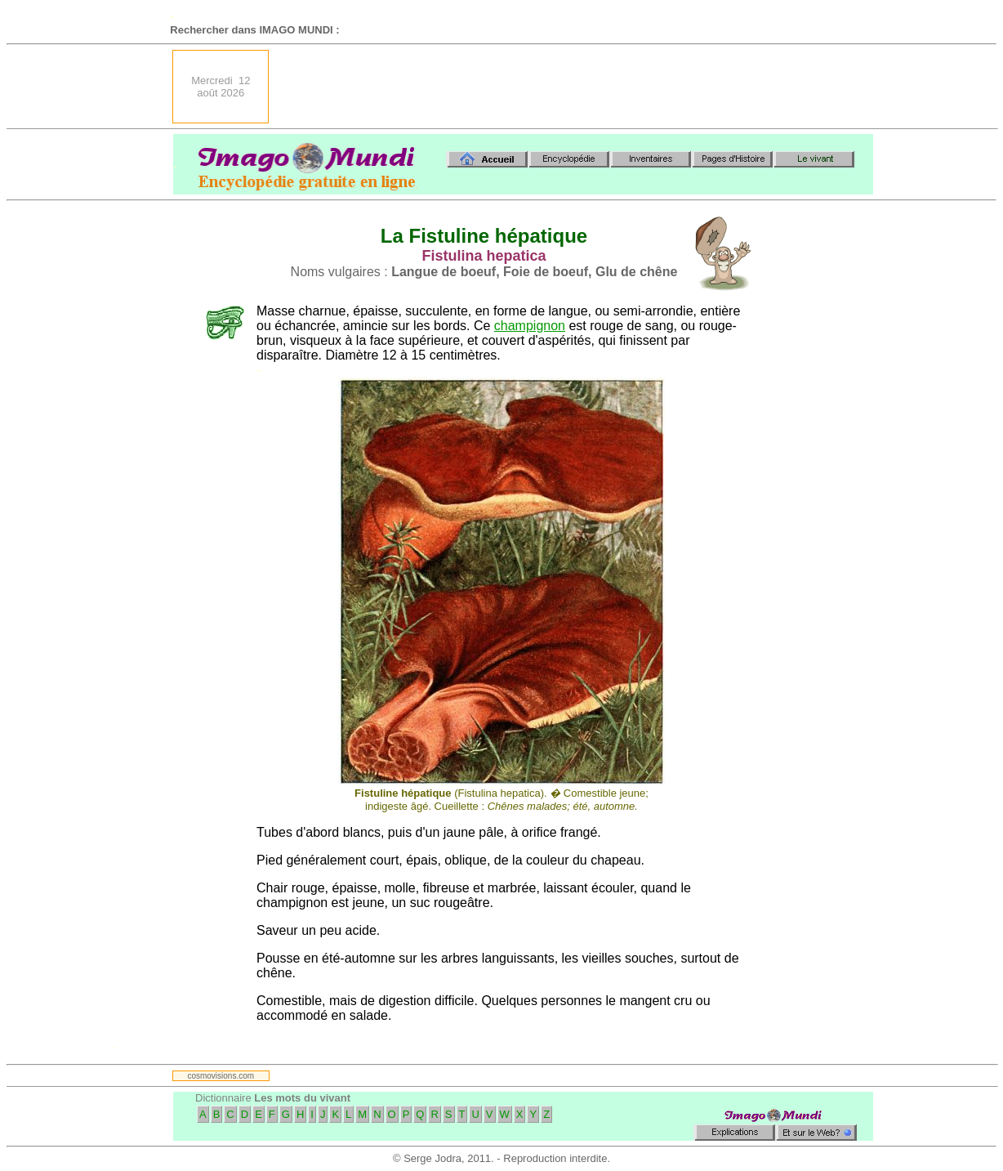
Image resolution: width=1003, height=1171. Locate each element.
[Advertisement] (576, 86)
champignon (529, 326)
